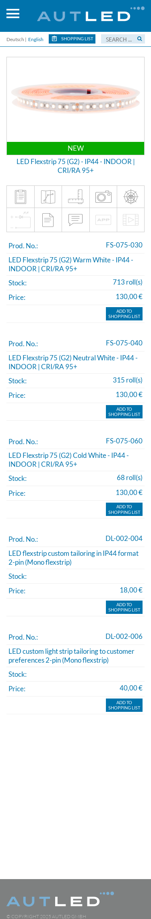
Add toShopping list (124, 313)
